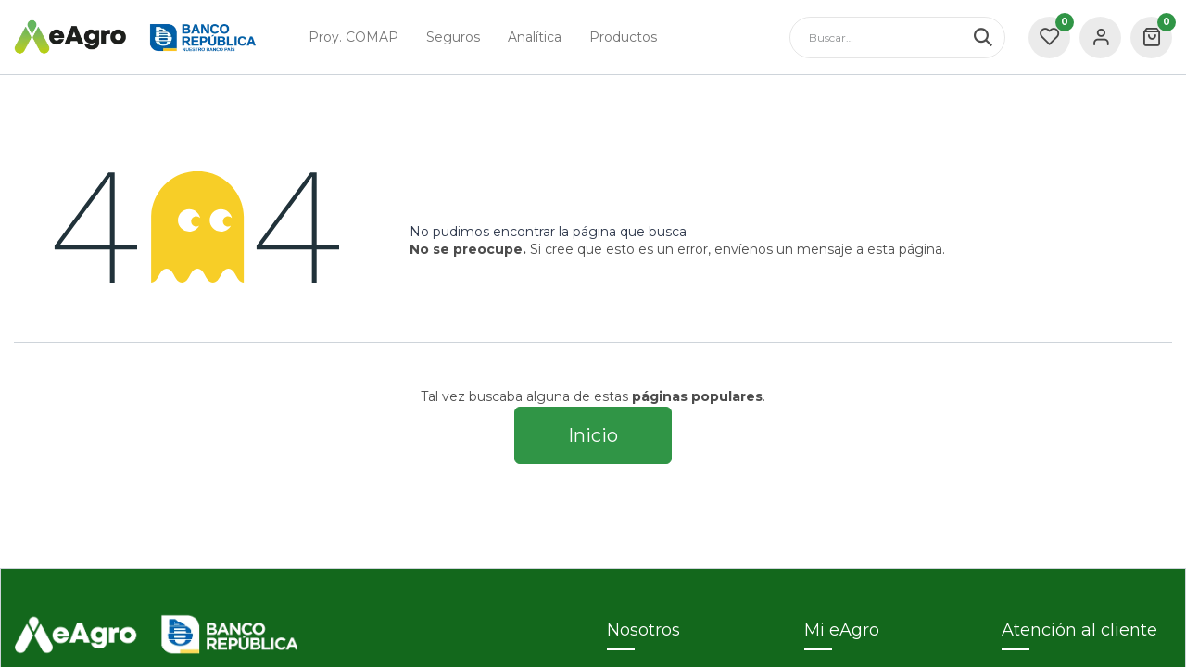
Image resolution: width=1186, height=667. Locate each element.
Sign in (1100, 37)
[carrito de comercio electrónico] (1151, 37)
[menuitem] (353, 37)
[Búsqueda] (989, 37)
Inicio (593, 435)
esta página (904, 249)
